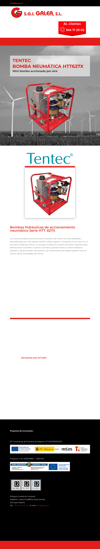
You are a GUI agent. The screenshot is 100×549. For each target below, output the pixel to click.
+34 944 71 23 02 (21, 505)
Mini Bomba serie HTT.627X (34, 358)
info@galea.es (16, 3)
